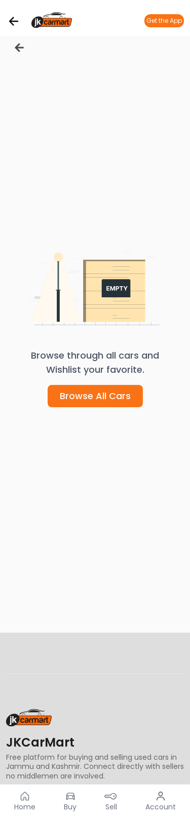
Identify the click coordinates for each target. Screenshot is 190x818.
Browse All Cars (95, 395)
